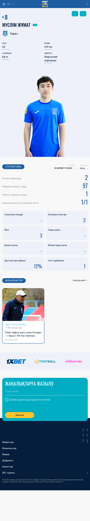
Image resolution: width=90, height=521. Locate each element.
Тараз (10, 34)
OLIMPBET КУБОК (63, 168)
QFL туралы (8, 473)
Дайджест (8, 460)
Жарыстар (8, 442)
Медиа (5, 454)
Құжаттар (7, 466)
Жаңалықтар (9, 448)
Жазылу (19, 415)
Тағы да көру (80, 280)
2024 (82, 168)
